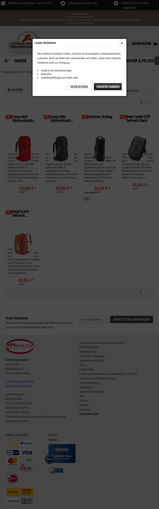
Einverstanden (107, 86)
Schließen (79, 86)
